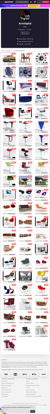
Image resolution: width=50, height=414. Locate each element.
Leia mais (27, 44)
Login (39, 1)
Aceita (32, 411)
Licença (28, 387)
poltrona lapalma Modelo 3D (41, 295)
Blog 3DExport (5, 394)
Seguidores (21, 29)
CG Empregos (5, 396)
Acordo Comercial (30, 390)
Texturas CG (4, 387)
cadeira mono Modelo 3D (8, 173)
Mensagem (25, 33)
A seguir (29, 29)
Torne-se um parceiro (6, 392)
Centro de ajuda (29, 383)
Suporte (28, 381)
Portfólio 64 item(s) (7, 50)
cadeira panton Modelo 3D (8, 295)
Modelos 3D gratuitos (19, 50)
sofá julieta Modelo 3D (24, 91)
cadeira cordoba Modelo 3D (25, 336)
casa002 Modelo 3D (23, 186)
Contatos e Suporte (32, 379)
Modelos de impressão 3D (8, 383)
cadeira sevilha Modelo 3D (24, 268)
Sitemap (45, 405)
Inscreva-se (45, 1)
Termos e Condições (30, 394)
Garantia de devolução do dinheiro (34, 396)
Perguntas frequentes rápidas (33, 385)
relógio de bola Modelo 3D (41, 64)
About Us (4, 360)
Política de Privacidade (31, 392)
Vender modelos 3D (6, 390)
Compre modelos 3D (8, 379)
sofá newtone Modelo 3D (24, 104)
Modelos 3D (4, 381)
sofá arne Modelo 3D (23, 213)
